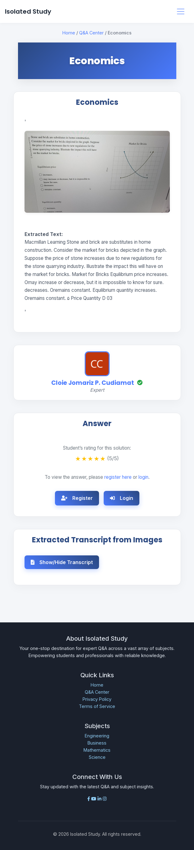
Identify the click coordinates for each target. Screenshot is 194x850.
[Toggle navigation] (180, 11)
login (143, 477)
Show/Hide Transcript (62, 562)
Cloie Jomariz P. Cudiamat (92, 382)
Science (97, 757)
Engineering (97, 735)
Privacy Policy (97, 699)
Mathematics (97, 750)
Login (121, 498)
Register (77, 498)
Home (68, 32)
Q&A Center (91, 32)
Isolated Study (28, 11)
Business (97, 742)
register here (118, 477)
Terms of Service (97, 706)
